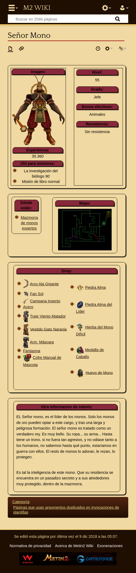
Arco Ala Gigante (44, 284)
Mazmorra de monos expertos (29, 222)
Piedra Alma (95, 287)
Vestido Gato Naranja (48, 329)
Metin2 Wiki (36, 8)
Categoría (20, 502)
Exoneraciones (110, 546)
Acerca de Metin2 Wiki (74, 546)
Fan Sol (36, 294)
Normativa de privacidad (30, 546)
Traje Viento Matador (48, 316)
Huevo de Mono (99, 372)
